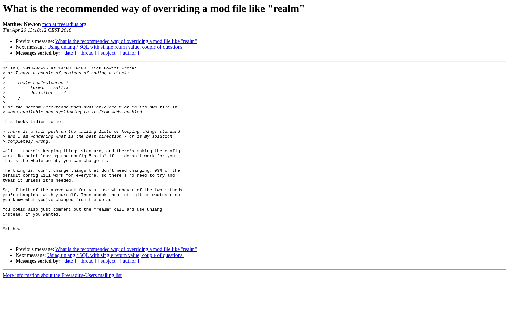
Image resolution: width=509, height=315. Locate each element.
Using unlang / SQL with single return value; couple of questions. (115, 47)
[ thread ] (86, 53)
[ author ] (129, 53)
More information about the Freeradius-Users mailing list (62, 309)
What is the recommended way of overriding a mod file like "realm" (126, 41)
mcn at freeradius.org (64, 24)
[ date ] (68, 53)
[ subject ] (108, 53)
